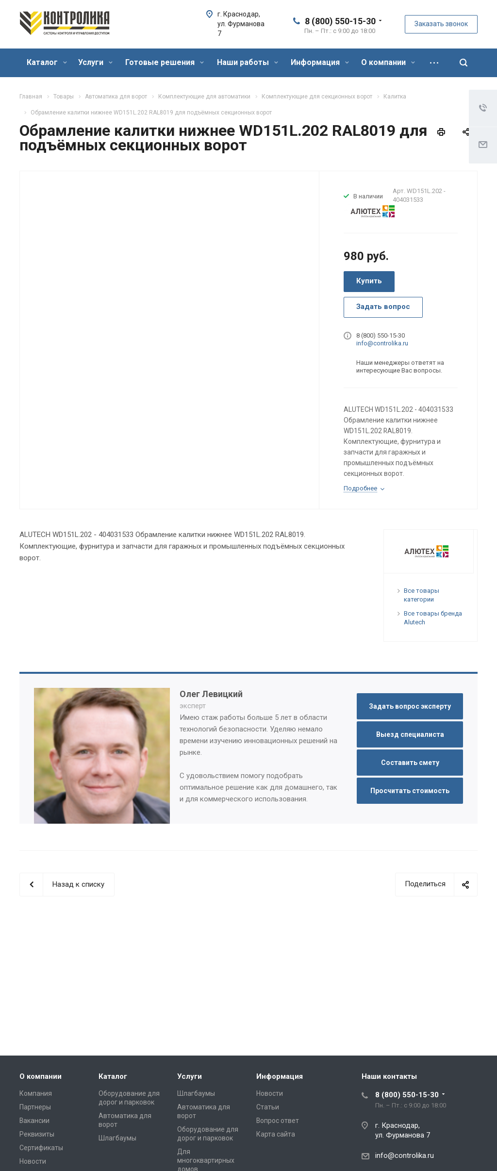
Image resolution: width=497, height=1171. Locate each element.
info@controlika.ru (382, 343)
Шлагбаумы (117, 1138)
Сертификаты (41, 1148)
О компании (388, 62)
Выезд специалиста (410, 734)
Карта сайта (275, 1134)
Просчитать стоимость (409, 791)
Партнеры (35, 1107)
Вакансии (34, 1120)
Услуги (95, 62)
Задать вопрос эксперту (410, 706)
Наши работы (247, 62)
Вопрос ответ (277, 1120)
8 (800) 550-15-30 (340, 21)
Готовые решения (164, 62)
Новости (32, 1161)
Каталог (47, 62)
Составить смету (410, 762)
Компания (35, 1093)
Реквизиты (36, 1134)
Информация (320, 62)
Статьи (267, 1107)
